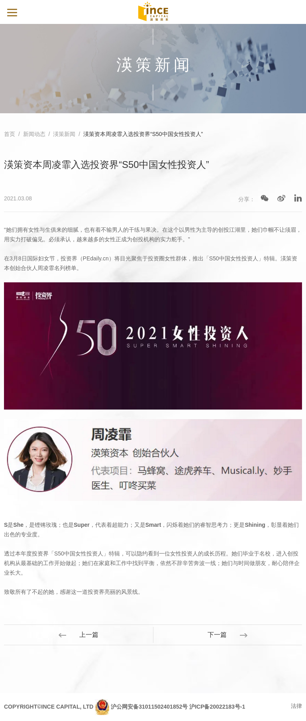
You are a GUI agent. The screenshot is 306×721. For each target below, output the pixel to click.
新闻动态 (34, 134)
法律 (296, 706)
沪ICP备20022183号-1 (217, 706)
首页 (9, 134)
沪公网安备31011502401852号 (149, 706)
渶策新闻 (64, 134)
